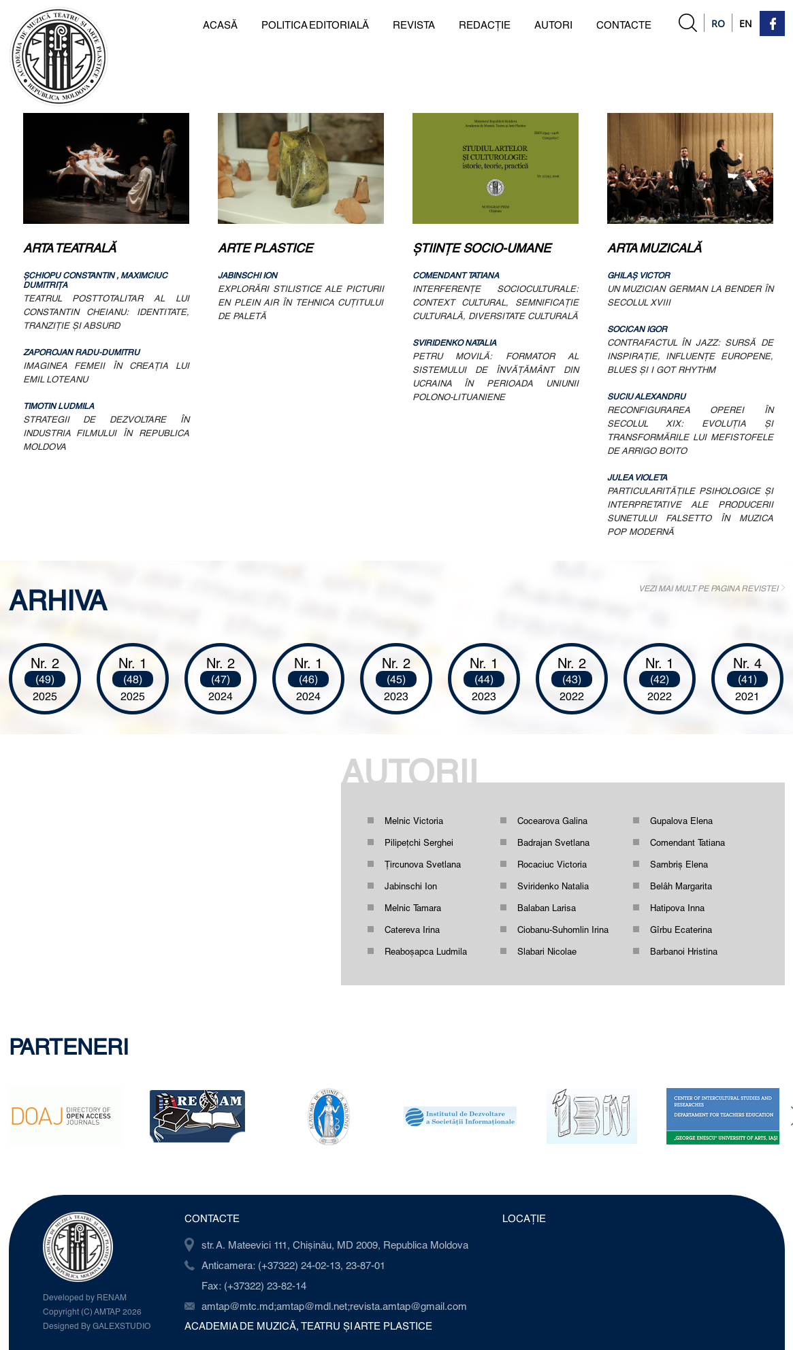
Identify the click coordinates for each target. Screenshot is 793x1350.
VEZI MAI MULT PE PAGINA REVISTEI (708, 588)
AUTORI (553, 24)
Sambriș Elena (679, 864)
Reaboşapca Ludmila (426, 951)
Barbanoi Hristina (683, 951)
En (745, 23)
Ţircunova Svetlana (423, 864)
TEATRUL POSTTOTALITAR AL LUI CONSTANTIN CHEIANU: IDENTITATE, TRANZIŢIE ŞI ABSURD (106, 312)
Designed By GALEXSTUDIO (96, 1325)
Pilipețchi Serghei (419, 842)
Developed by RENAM (85, 1297)
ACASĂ (220, 24)
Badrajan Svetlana (553, 842)
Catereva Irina (412, 929)
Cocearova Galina (552, 820)
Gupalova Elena (681, 820)
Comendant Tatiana (687, 842)
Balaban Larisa (546, 907)
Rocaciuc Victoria (552, 864)
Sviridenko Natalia (553, 885)
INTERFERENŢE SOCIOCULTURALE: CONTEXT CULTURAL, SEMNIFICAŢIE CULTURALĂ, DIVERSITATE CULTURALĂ (495, 302)
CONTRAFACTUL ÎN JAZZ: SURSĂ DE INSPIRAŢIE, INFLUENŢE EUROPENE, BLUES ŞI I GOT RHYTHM (690, 356)
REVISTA (414, 24)
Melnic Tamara (413, 907)
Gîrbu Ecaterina (681, 929)
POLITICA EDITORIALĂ (315, 24)
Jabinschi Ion (411, 885)
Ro (718, 23)
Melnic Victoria (414, 820)
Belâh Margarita (681, 885)
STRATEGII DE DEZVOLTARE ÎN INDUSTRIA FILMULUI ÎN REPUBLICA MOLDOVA (106, 433)
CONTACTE (623, 24)
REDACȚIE (485, 24)
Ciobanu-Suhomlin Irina (563, 929)
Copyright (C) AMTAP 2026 (92, 1311)
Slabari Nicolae (547, 951)
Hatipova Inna (677, 907)
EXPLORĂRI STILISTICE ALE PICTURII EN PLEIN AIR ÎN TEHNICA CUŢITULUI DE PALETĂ (301, 302)
